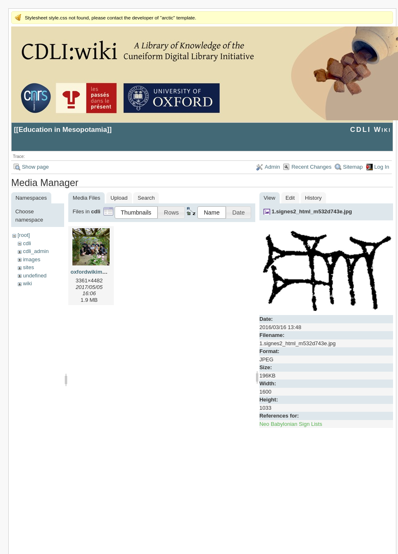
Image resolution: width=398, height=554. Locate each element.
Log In (381, 167)
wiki (27, 283)
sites (28, 267)
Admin (272, 167)
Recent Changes (311, 167)
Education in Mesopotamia (63, 130)
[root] (23, 235)
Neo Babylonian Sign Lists (290, 424)
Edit (290, 198)
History (313, 198)
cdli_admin (35, 251)
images (31, 259)
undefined (34, 275)
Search (146, 198)
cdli (27, 243)
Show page (35, 167)
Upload (118, 198)
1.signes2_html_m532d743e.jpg (311, 211)
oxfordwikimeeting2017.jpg (104, 272)
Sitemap (353, 167)
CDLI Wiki (370, 130)
